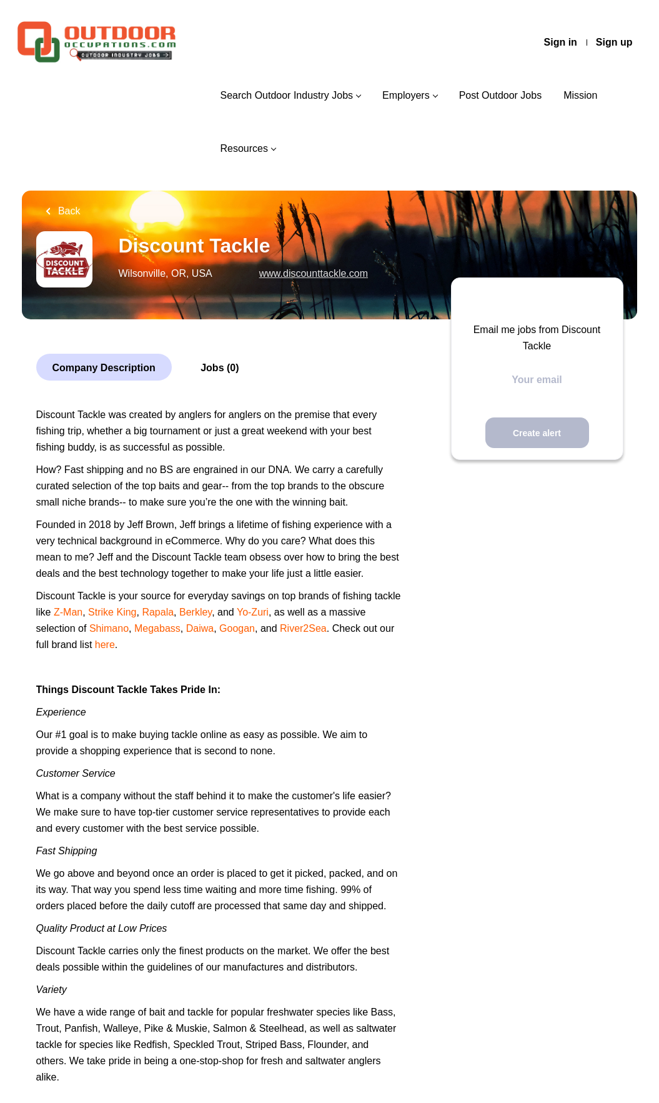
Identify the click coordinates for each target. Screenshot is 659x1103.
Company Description (104, 367)
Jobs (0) (220, 367)
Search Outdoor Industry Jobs (286, 95)
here (105, 644)
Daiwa (200, 628)
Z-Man (68, 612)
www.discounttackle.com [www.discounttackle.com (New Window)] (313, 273)
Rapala (158, 612)
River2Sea (303, 628)
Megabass (157, 628)
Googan (237, 628)
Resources (243, 148)
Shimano (109, 628)
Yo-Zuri (253, 612)
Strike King (112, 612)
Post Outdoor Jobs (500, 95)
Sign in (560, 42)
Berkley (195, 612)
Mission (580, 95)
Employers (406, 95)
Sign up (614, 42)
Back (68, 211)
